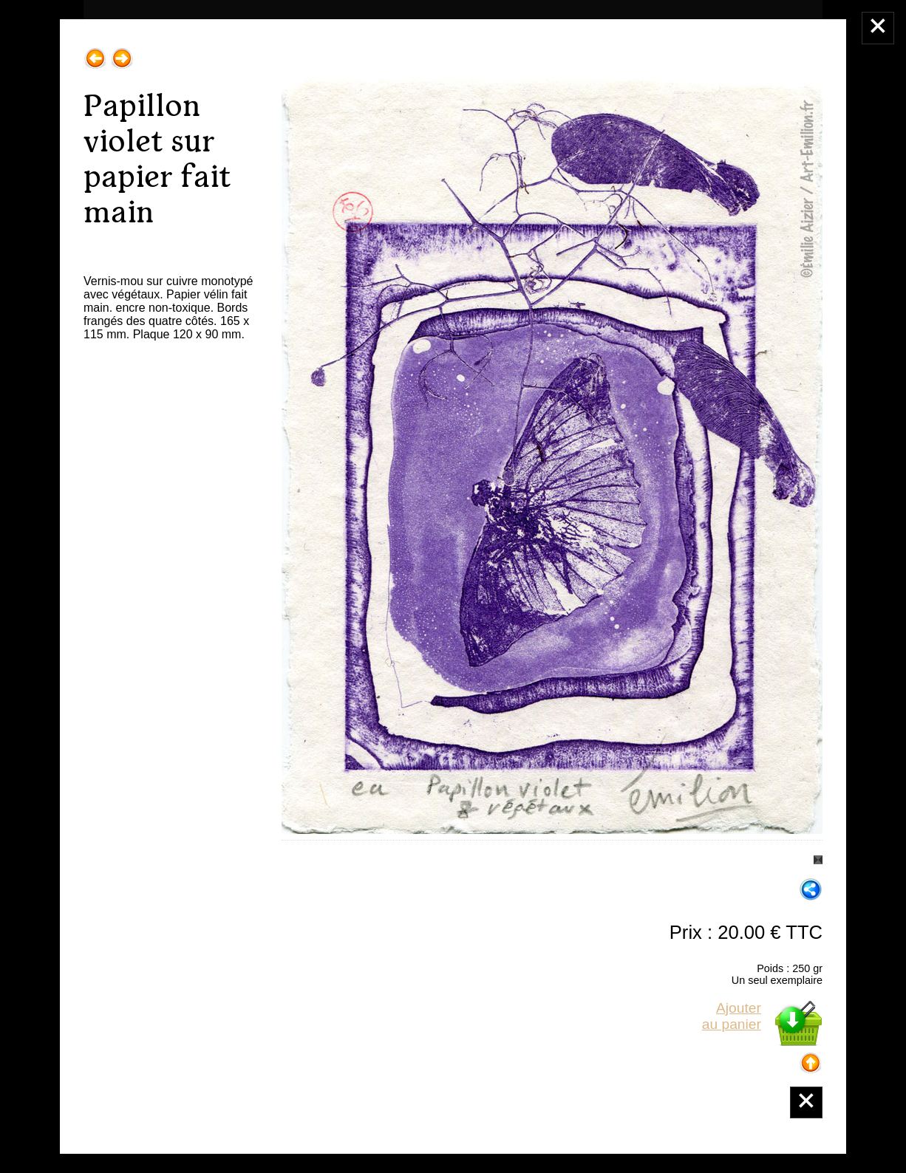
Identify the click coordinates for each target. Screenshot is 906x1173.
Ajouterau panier (731, 1016)
